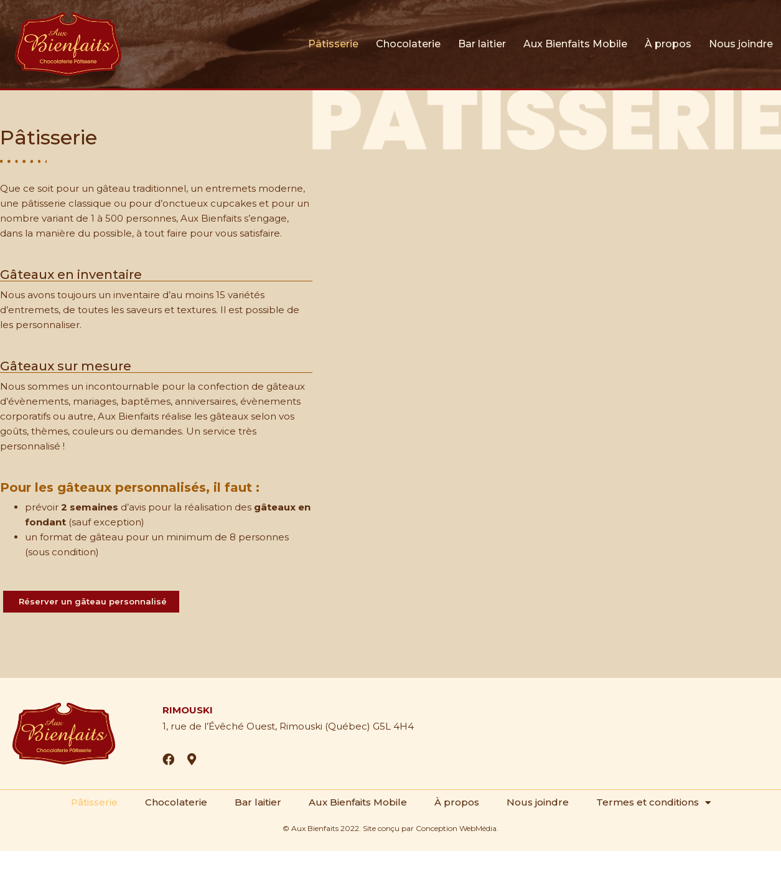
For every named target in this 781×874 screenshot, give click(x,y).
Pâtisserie (333, 44)
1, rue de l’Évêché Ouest (218, 726)
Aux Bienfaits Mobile (575, 44)
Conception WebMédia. (457, 828)
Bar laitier (482, 44)
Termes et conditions (652, 802)
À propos (668, 44)
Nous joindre (741, 44)
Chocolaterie (408, 44)
